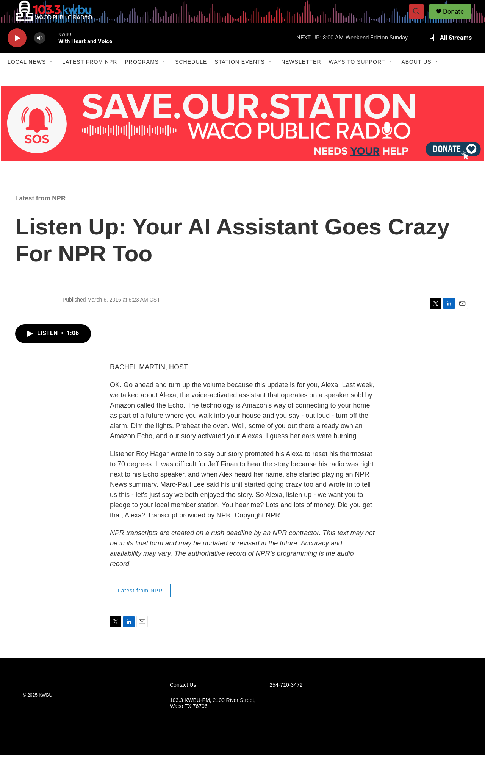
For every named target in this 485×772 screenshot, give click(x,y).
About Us (416, 79)
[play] (17, 55)
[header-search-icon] (419, 20)
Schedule (191, 79)
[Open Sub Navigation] (51, 79)
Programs (142, 79)
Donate (458, 20)
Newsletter (301, 79)
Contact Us (183, 702)
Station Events (239, 79)
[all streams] (451, 55)
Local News (27, 79)
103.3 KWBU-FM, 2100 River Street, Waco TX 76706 (212, 720)
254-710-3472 (285, 702)
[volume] (39, 55)
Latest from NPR (89, 79)
